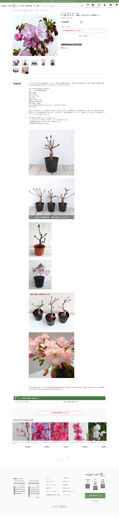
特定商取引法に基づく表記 (53, 495)
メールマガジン (67, 495)
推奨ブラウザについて (68, 491)
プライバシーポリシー (52, 491)
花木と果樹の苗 (23, 10)
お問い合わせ (66, 488)
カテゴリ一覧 (49, 481)
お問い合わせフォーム (95, 495)
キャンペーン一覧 (50, 484)
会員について (66, 481)
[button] (68, 457)
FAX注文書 (95, 501)
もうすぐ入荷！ (15, 10)
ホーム (48, 478)
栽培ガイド (49, 488)
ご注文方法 (66, 478)
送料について (64, 48)
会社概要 (65, 484)
